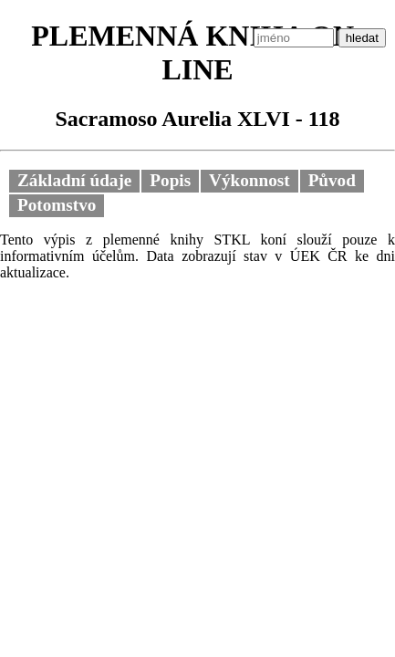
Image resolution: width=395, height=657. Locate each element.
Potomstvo (56, 204)
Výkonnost (249, 180)
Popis (170, 180)
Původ (332, 180)
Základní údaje (74, 180)
